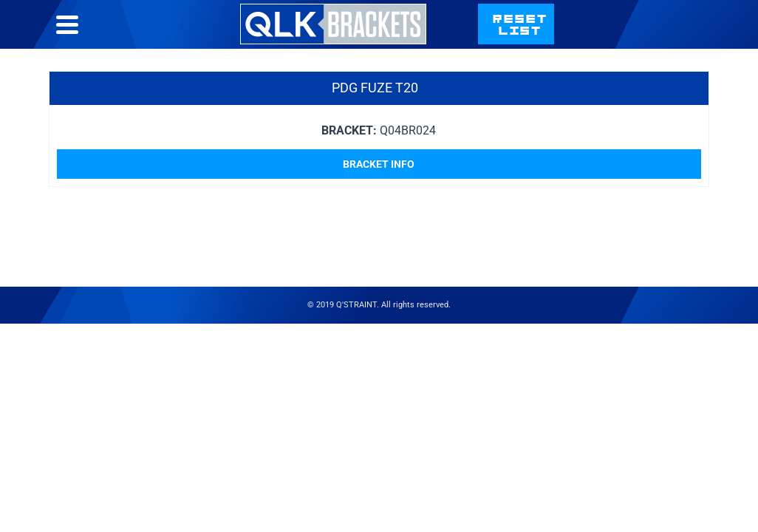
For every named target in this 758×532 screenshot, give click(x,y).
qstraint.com (658, 39)
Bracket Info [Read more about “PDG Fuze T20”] (378, 194)
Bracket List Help (429, 39)
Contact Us (548, 39)
